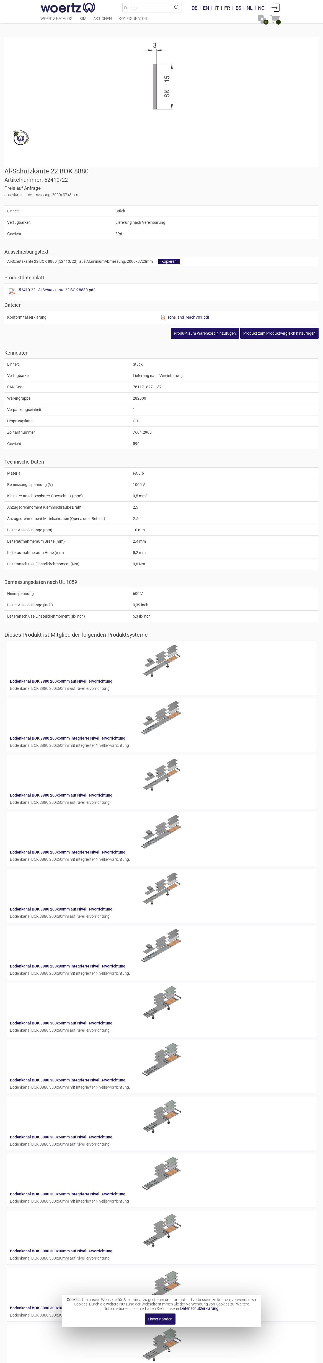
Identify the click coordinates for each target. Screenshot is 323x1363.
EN (206, 8)
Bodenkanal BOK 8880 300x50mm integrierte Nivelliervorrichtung (202, 844)
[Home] (68, 8)
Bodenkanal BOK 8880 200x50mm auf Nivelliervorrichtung (196, 536)
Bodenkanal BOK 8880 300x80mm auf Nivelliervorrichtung (196, 976)
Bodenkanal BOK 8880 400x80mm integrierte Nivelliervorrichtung (202, 1283)
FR (227, 8)
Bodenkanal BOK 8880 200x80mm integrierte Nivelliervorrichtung (202, 756)
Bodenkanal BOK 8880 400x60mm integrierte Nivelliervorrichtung (202, 1195)
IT (217, 8)
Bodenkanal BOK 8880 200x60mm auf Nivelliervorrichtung (196, 624)
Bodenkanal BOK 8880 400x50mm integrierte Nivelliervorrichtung (202, 1108)
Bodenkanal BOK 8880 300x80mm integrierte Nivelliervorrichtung (202, 1020)
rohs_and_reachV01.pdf (252, 194)
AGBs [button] (158, 1356)
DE (194, 8)
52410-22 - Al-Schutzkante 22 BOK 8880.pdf (217, 167)
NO (261, 8)
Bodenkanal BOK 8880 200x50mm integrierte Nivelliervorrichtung (202, 580)
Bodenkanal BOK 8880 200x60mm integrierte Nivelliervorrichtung (202, 668)
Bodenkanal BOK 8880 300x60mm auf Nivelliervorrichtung (196, 888)
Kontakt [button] (139, 1356)
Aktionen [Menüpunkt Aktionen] (102, 21)
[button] (243, 210)
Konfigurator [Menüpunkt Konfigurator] (133, 21)
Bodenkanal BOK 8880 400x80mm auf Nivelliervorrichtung (196, 1239)
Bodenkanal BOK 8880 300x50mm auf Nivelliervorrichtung (196, 800)
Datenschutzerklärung (199, 1308)
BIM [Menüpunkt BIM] (82, 21)
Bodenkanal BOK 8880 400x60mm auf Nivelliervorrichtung (196, 1151)
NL (249, 8)
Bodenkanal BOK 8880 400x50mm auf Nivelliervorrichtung (196, 1064)
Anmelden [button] (276, 7)
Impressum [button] (114, 1356)
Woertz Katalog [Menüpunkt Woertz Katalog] (56, 21)
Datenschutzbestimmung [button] (194, 1356)
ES (238, 8)
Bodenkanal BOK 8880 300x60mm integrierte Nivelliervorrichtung (202, 932)
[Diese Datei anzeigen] (171, 169)
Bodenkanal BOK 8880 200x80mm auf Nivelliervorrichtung (196, 712)
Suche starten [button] (177, 7)
